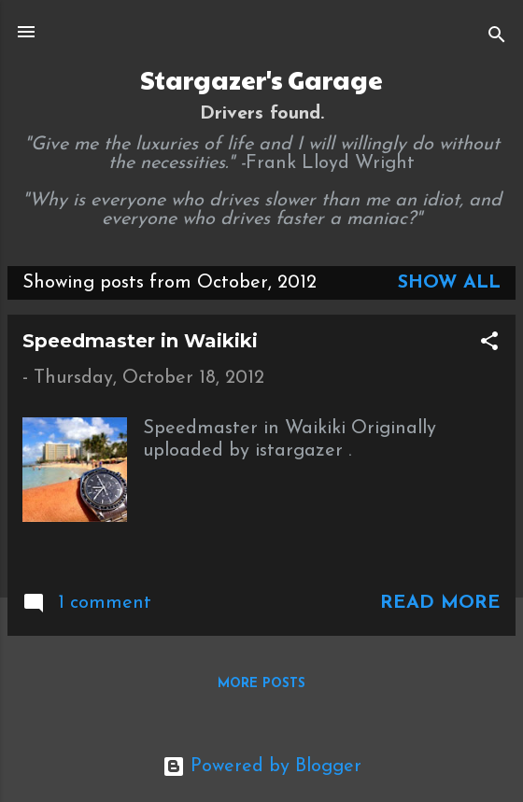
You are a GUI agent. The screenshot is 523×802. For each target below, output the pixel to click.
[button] (489, 344)
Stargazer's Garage (261, 79)
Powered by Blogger (262, 766)
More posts (261, 684)
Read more (440, 603)
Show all (449, 283)
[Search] (497, 37)
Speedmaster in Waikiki (140, 341)
